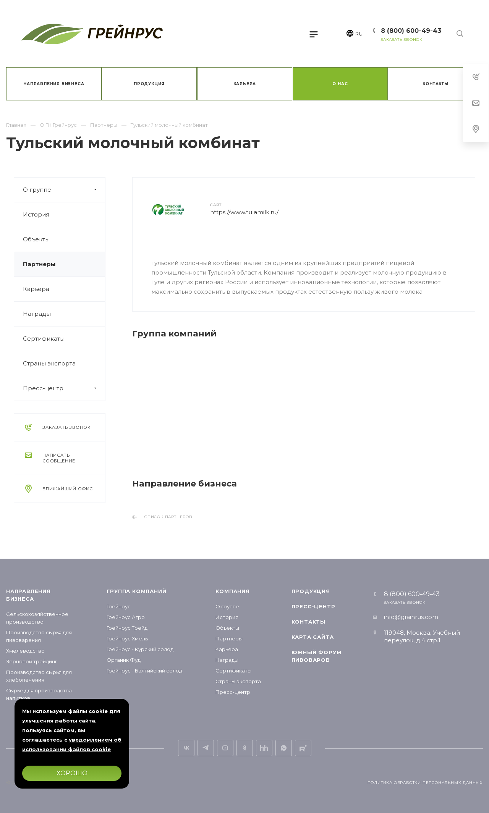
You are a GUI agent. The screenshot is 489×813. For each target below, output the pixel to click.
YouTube (225, 748)
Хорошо (72, 773)
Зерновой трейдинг (31, 661)
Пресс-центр (64, 388)
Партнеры (39, 264)
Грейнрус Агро (126, 617)
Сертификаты (44, 338)
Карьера (36, 289)
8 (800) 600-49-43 (411, 30)
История (36, 214)
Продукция (310, 591)
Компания (232, 591)
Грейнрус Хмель (127, 638)
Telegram (206, 748)
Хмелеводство (25, 651)
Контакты (308, 622)
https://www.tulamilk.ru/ (244, 212)
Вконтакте (186, 748)
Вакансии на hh (264, 748)
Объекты (36, 239)
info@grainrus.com (411, 617)
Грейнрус (119, 606)
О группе (64, 190)
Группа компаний (136, 591)
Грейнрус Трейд (127, 628)
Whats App (283, 748)
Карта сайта (312, 637)
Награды (37, 313)
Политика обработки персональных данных (425, 782)
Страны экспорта (49, 363)
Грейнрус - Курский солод (140, 649)
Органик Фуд (124, 660)
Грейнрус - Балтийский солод (144, 671)
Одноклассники (244, 748)
